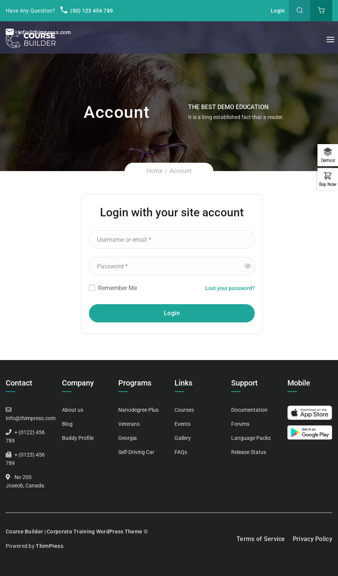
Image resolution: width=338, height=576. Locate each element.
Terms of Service (260, 539)
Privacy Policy (312, 539)
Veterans (129, 424)
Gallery (183, 438)
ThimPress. (50, 546)
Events (182, 424)
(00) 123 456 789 (86, 11)
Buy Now (327, 184)
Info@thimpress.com (31, 418)
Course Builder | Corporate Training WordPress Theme (74, 531)
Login (278, 11)
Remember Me (113, 288)
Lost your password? (230, 288)
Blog (67, 424)
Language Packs (251, 438)
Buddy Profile (78, 438)
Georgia (127, 438)
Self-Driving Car (136, 452)
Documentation (249, 410)
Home (154, 171)
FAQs (181, 452)
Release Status (248, 452)
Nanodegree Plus (138, 410)
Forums (240, 424)
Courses (184, 410)
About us (72, 410)
